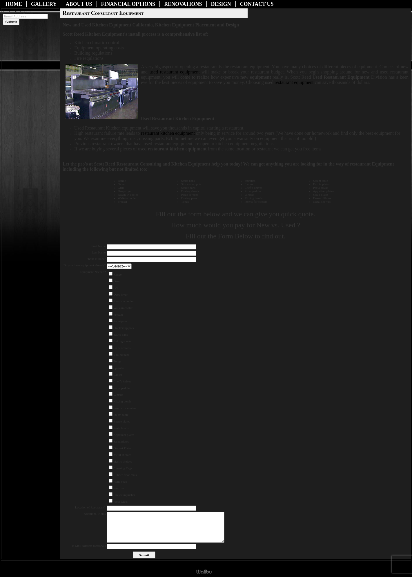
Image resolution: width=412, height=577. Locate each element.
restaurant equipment (295, 82)
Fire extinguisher (124, 495)
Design (221, 4)
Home (14, 4)
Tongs (117, 361)
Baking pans (121, 354)
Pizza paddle (121, 388)
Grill (116, 288)
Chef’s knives (122, 381)
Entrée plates (121, 421)
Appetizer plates (123, 434)
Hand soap (120, 481)
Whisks (118, 394)
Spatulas (118, 368)
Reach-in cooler (123, 301)
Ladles (117, 374)
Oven (116, 281)
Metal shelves (122, 454)
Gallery (44, 4)
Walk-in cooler (122, 308)
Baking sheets (122, 341)
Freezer (118, 314)
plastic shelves (122, 461)
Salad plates (121, 441)
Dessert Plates (122, 448)
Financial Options (128, 4)
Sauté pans (120, 321)
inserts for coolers (124, 408)
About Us (79, 4)
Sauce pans (120, 334)
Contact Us (257, 4)
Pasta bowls (120, 428)
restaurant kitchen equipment (168, 133)
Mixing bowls (122, 401)
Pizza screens (121, 348)
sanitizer (118, 488)
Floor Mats (120, 501)
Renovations (183, 4)
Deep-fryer (120, 294)
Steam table (120, 414)
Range (117, 274)
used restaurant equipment (175, 71)
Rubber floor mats (125, 475)
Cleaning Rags (122, 468)
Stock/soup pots (123, 328)
